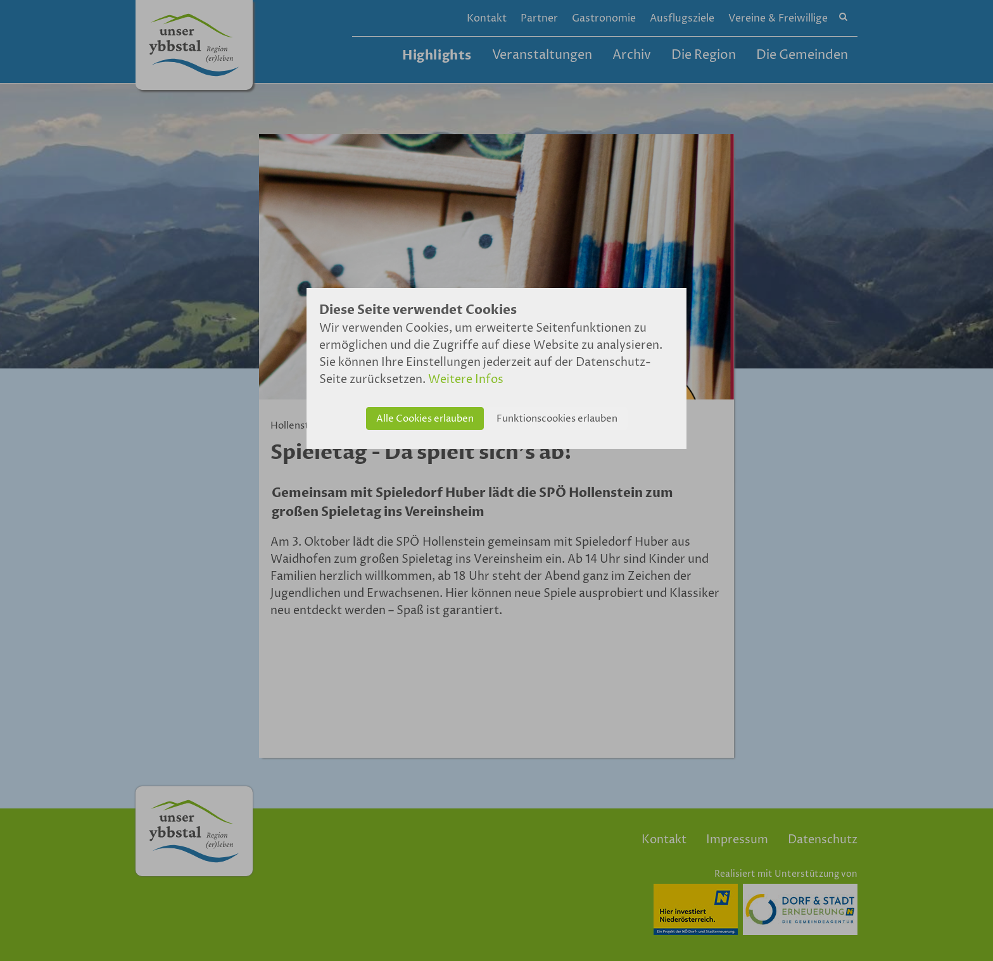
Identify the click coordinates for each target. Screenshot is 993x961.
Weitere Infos (465, 379)
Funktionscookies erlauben (556, 418)
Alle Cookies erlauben (425, 418)
